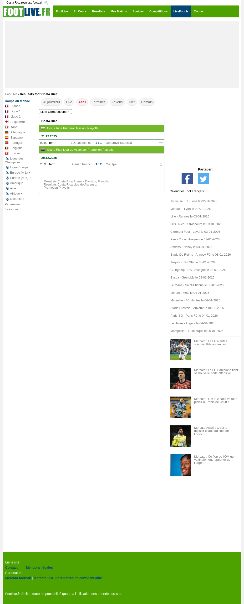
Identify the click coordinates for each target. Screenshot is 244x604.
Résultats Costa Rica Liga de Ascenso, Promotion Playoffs (70, 186)
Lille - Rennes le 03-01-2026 (189, 216)
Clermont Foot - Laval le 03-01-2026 (195, 231)
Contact (11, 567)
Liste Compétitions (56, 112)
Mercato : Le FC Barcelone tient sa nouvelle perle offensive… (216, 371)
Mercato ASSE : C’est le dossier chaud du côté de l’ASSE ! (211, 431)
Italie (11, 127)
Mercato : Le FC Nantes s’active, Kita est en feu (210, 342)
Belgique (14, 148)
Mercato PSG (44, 578)
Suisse (12, 153)
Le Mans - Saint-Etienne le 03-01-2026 (197, 285)
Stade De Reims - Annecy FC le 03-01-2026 (200, 254)
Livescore (11, 209)
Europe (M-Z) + (18, 178)
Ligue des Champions (14, 160)
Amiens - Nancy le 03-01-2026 (191, 247)
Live (69, 102)
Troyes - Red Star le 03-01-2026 (192, 262)
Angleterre (15, 122)
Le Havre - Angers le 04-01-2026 (192, 323)
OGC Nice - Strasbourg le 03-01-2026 (196, 224)
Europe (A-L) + (17, 173)
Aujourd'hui (51, 102)
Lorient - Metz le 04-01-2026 (189, 292)
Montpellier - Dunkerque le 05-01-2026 (197, 331)
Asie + (12, 188)
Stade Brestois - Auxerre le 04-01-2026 (197, 308)
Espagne (14, 137)
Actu (82, 102)
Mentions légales (39, 567)
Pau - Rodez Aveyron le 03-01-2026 (194, 239)
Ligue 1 (13, 111)
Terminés (99, 102)
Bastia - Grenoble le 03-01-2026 (192, 277)
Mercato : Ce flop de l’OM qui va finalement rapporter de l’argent (214, 460)
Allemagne (15, 132)
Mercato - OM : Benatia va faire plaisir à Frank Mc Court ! (215, 400)
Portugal (13, 143)
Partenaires (12, 204)
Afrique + (13, 194)
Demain (146, 102)
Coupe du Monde (17, 101)
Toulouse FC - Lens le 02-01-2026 (193, 201)
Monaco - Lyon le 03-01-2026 (190, 209)
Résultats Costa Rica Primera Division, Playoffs (76, 181)
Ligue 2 (13, 117)
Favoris (117, 102)
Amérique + (15, 183)
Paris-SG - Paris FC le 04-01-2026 (194, 315)
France (12, 106)
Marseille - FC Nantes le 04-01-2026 (195, 300)
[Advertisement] (122, 54)
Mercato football (18, 578)
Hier (132, 102)
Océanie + (14, 199)
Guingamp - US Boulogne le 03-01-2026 (198, 270)
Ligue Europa (16, 167)
